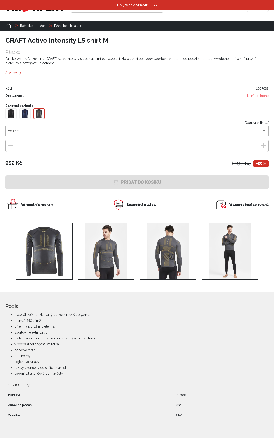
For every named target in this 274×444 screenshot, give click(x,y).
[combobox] (137, 133)
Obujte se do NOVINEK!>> (137, 5)
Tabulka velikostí (257, 123)
